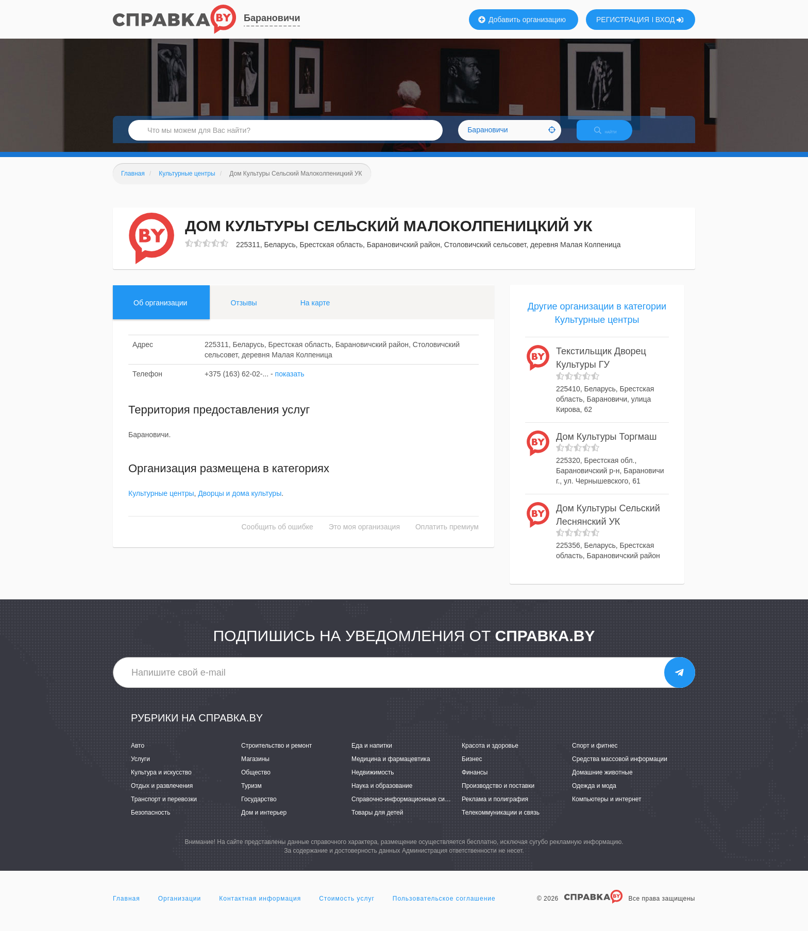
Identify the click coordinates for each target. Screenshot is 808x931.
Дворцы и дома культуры (239, 502)
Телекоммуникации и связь (501, 821)
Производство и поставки (498, 794)
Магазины (255, 767)
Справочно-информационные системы (407, 808)
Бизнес (472, 767)
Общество (256, 781)
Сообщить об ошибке (277, 536)
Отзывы (243, 311)
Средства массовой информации (619, 767)
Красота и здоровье (490, 754)
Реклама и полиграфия (495, 808)
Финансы (474, 781)
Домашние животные (602, 781)
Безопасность (151, 821)
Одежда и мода (594, 794)
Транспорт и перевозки (164, 808)
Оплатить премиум (447, 536)
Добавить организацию (522, 19)
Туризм (251, 794)
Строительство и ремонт (276, 754)
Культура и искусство (161, 781)
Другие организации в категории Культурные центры (597, 322)
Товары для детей (377, 821)
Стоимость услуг (347, 907)
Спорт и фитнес (595, 754)
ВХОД (669, 19)
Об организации (160, 311)
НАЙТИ (613, 136)
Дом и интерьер (264, 821)
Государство (259, 808)
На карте (315, 311)
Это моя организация (364, 536)
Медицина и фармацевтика (390, 767)
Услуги (140, 767)
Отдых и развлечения (162, 794)
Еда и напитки (371, 754)
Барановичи (272, 18)
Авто (137, 754)
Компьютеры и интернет (607, 808)
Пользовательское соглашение (444, 907)
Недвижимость (372, 781)
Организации (179, 907)
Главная (126, 907)
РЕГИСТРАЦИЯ (622, 19)
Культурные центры (161, 502)
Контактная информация (260, 907)
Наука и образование (381, 794)
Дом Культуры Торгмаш (606, 445)
